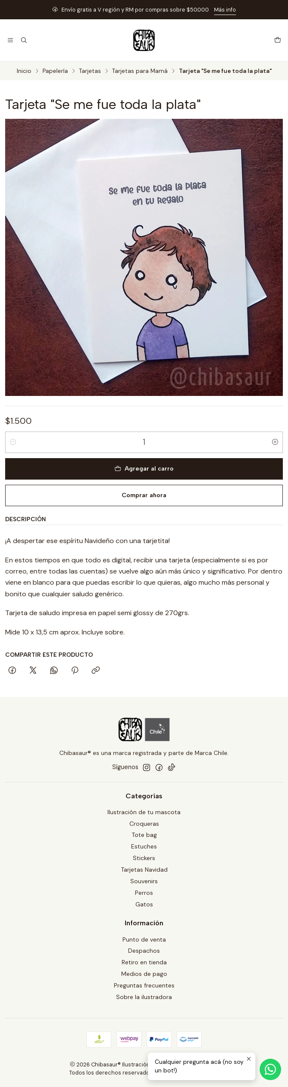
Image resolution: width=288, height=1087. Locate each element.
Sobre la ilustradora (144, 997)
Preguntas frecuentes (144, 985)
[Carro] (278, 40)
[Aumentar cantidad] (275, 442)
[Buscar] (23, 40)
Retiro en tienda (144, 962)
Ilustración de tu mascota (144, 812)
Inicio (24, 71)
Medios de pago (144, 974)
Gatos (144, 904)
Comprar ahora (144, 495)
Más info (225, 9)
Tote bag (144, 835)
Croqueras (144, 823)
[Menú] (10, 40)
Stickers (144, 858)
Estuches (144, 846)
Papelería (55, 71)
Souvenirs (144, 881)
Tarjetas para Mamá (140, 71)
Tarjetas (90, 71)
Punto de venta (144, 939)
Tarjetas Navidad (144, 869)
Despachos (144, 950)
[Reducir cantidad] (13, 442)
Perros (144, 893)
